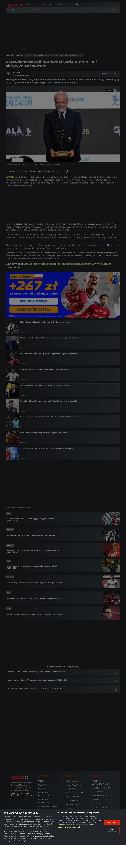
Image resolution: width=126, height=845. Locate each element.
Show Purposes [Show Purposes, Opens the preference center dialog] (112, 830)
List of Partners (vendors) (69, 827)
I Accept (111, 822)
